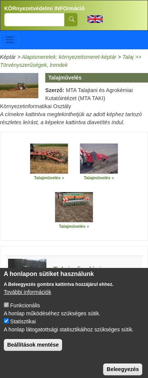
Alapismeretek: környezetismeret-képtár (69, 57)
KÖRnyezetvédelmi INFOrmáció (44, 8)
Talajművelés (47, 177)
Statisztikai (23, 328)
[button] (49, 158)
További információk (27, 299)
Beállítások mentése (33, 352)
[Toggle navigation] (9, 40)
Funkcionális (25, 312)
